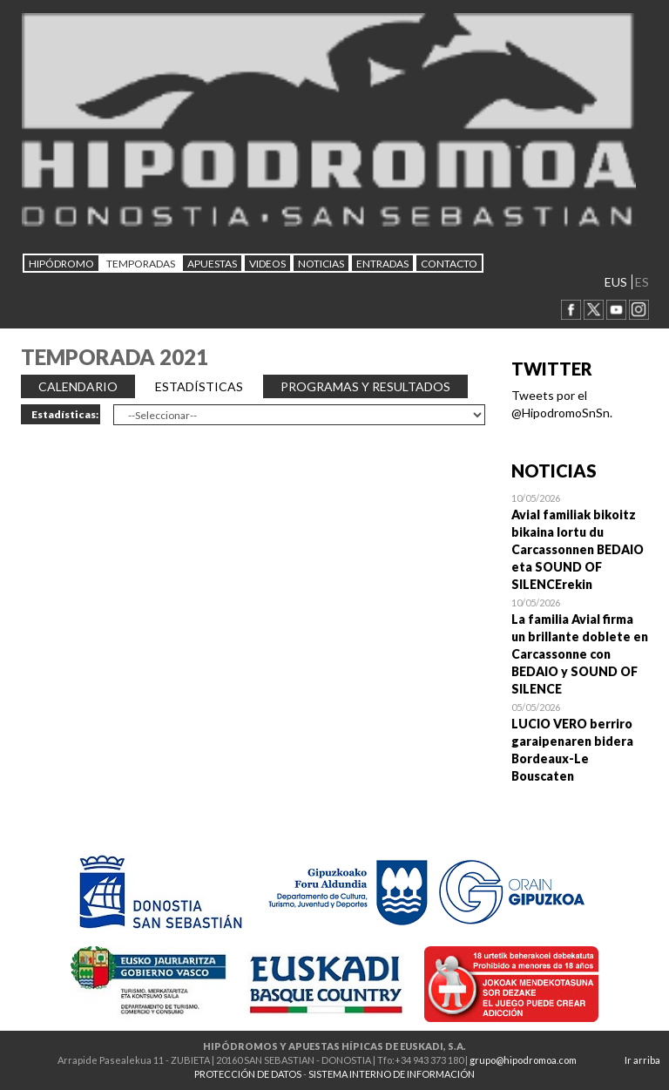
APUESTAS (212, 263)
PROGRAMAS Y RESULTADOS (365, 386)
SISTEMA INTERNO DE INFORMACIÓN (391, 1074)
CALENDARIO (78, 386)
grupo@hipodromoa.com (523, 1060)
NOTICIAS (321, 263)
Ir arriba (642, 1060)
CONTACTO (449, 263)
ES (642, 281)
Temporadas (140, 263)
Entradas (382, 263)
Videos (267, 263)
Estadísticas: (64, 414)
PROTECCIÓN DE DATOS (247, 1074)
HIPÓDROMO (61, 263)
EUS (616, 281)
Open (580, 541)
